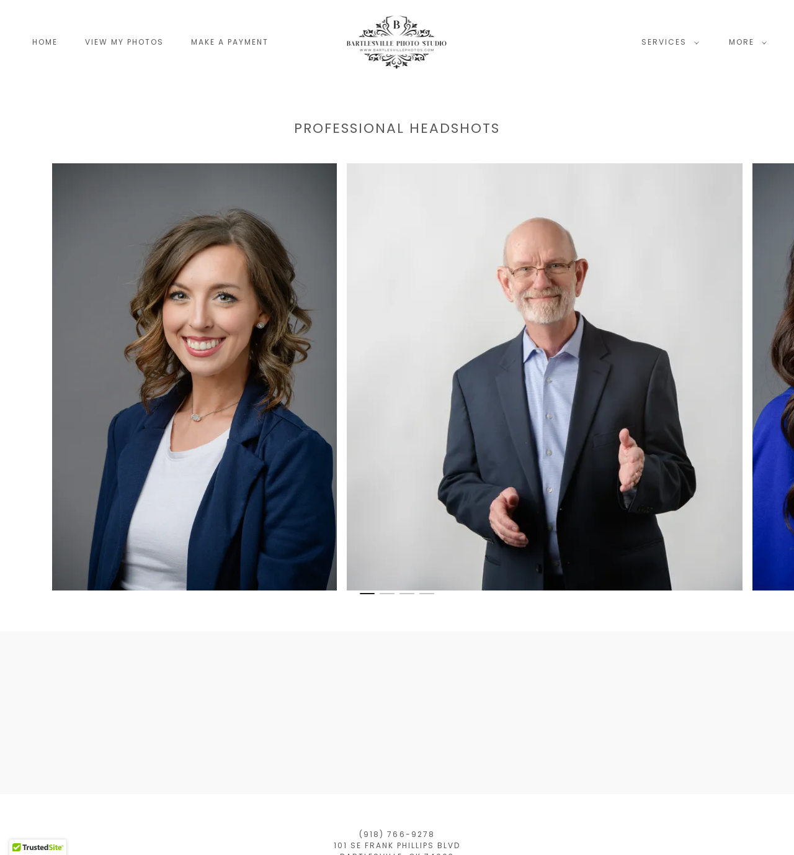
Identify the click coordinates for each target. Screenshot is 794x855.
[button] (668, 42)
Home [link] (45, 42)
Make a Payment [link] (230, 42)
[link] (397, 41)
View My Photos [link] (124, 42)
